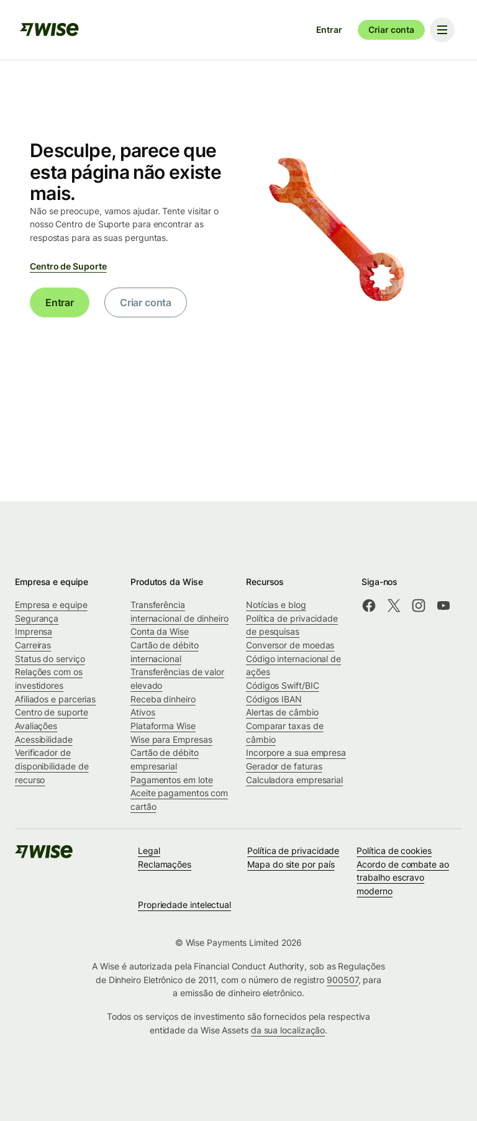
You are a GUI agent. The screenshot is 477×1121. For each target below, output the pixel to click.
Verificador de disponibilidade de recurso (52, 765)
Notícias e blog (276, 604)
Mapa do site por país (290, 864)
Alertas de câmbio (282, 712)
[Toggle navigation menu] (442, 29)
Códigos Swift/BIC (282, 685)
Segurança (36, 618)
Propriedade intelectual (184, 904)
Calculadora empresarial (294, 779)
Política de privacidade (293, 850)
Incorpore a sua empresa (296, 752)
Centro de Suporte (68, 266)
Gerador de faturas (284, 766)
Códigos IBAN (274, 699)
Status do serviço (50, 658)
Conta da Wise (159, 631)
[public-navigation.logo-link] (45, 855)
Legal (149, 850)
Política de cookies (394, 850)
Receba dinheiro (163, 699)
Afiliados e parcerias (55, 699)
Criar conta (391, 29)
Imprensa (33, 631)
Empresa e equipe (51, 604)
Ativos (142, 712)
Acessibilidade (44, 739)
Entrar (329, 29)
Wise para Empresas (171, 739)
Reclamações (164, 864)
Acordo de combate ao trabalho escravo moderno (402, 877)
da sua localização (288, 1030)
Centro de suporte (51, 712)
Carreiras (33, 645)
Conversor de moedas (290, 645)
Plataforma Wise (163, 725)
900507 (342, 979)
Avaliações (36, 725)
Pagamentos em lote (171, 779)
